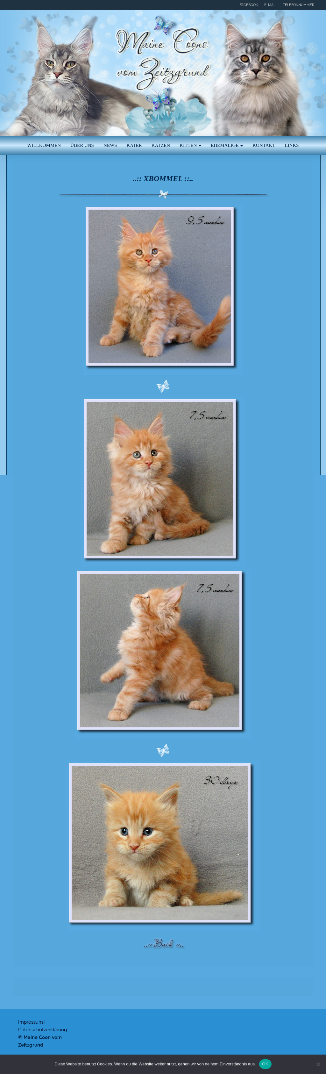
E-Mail (270, 5)
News (110, 145)
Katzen (161, 145)
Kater (134, 145)
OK (265, 1064)
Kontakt (263, 145)
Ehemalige (227, 145)
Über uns (82, 145)
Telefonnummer (298, 5)
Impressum (30, 1022)
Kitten (190, 145)
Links (292, 145)
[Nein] (318, 1064)
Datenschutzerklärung (42, 1030)
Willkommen (44, 145)
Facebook (249, 5)
